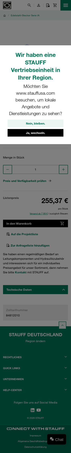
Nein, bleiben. (35, 123)
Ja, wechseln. (35, 133)
